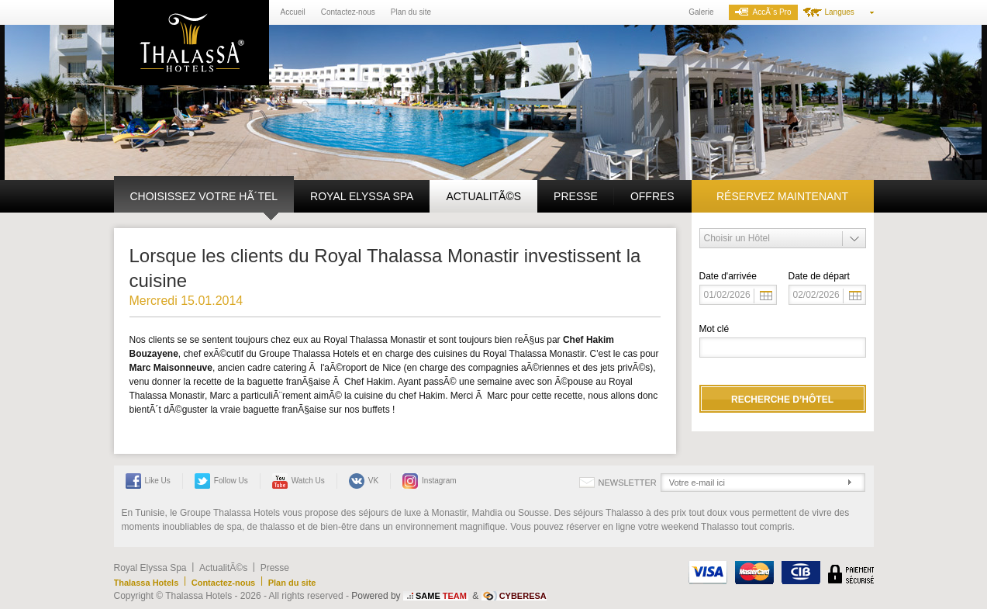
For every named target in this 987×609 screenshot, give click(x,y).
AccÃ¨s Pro (763, 12)
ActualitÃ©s (483, 196)
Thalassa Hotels (146, 582)
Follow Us (221, 481)
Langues (839, 12)
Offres (652, 196)
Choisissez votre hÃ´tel (204, 196)
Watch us (298, 481)
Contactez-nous (348, 12)
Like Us (148, 481)
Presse (576, 196)
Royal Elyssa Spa (361, 196)
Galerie (700, 12)
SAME (441, 595)
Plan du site (411, 12)
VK (363, 481)
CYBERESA (523, 595)
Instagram (429, 481)
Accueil (293, 12)
